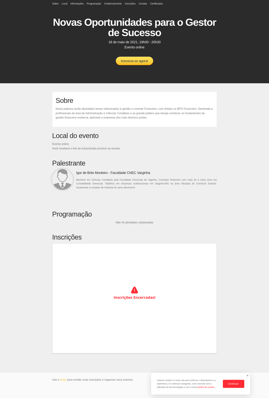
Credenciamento (113, 3)
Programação (94, 3)
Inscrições (130, 3)
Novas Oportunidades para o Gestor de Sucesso (134, 27)
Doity (63, 379)
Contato (143, 3)
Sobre (55, 3)
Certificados (156, 3)
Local (64, 3)
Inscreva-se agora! (134, 61)
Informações (77, 3)
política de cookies (206, 387)
